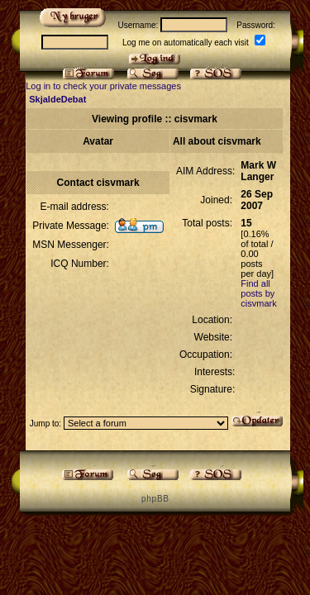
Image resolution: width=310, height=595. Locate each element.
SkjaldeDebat (57, 99)
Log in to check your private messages (103, 86)
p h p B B (154, 498)
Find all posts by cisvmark (258, 293)
